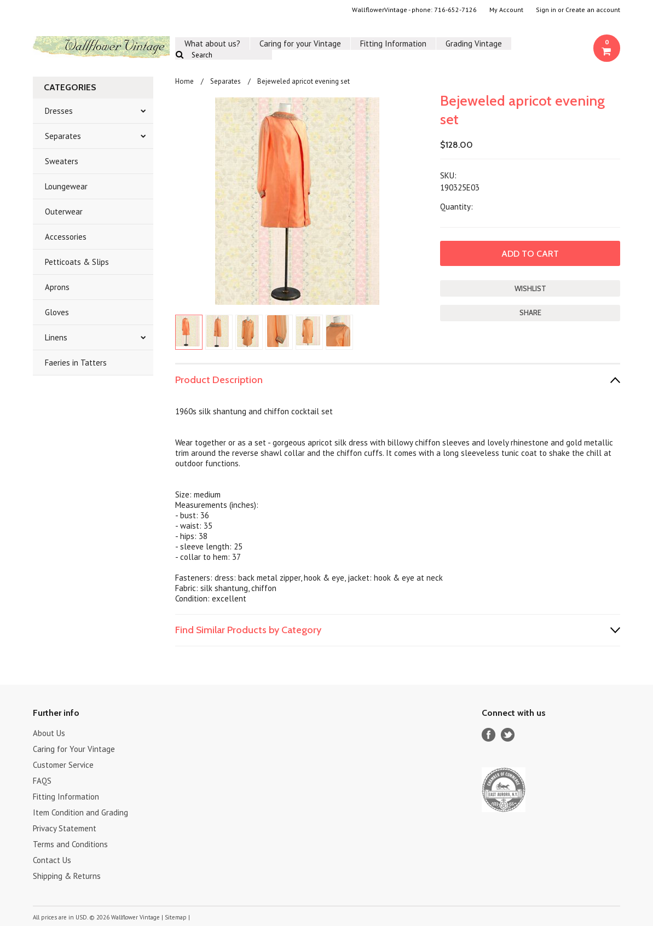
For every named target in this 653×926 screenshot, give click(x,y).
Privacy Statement (64, 828)
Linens (56, 337)
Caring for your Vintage (300, 43)
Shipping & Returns (67, 876)
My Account (506, 10)
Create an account (592, 10)
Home (184, 81)
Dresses (59, 111)
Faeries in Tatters (76, 362)
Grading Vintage (474, 43)
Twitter (508, 735)
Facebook (488, 735)
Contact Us (52, 860)
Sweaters (61, 161)
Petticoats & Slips (77, 262)
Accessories (65, 236)
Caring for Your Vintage (74, 749)
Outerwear (64, 211)
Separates (63, 136)
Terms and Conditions (70, 844)
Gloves (57, 312)
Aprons (57, 287)
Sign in (546, 10)
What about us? (212, 43)
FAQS (42, 780)
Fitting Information (393, 43)
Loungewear (66, 186)
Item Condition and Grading (80, 812)
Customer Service (63, 765)
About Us (49, 733)
